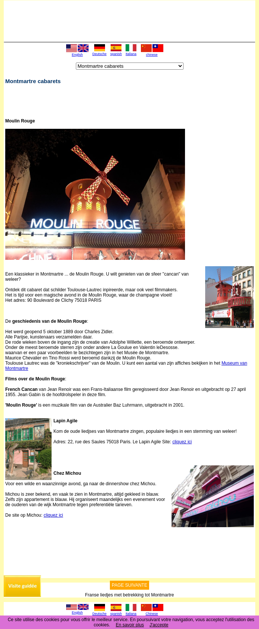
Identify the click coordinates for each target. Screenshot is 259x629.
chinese (152, 55)
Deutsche (99, 54)
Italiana (131, 54)
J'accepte (158, 625)
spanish (116, 54)
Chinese (152, 614)
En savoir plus (130, 625)
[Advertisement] (92, 100)
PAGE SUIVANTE (129, 585)
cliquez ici (182, 441)
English (77, 55)
